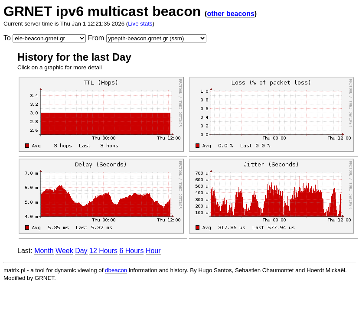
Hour (153, 250)
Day (81, 250)
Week (64, 250)
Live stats (140, 23)
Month (43, 250)
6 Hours (131, 250)
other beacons (230, 13)
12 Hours (103, 250)
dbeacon (116, 270)
